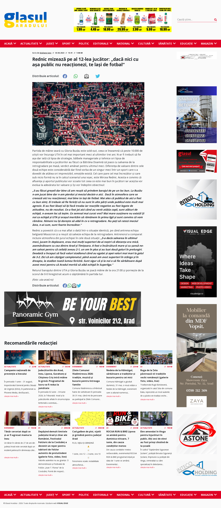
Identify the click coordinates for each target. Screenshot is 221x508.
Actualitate (31, 43)
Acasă (10, 43)
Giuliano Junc (45, 53)
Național (125, 43)
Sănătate (167, 43)
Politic (84, 43)
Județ (52, 43)
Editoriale (102, 43)
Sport (68, 43)
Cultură (146, 43)
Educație (188, 43)
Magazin (209, 43)
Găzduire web (51, 503)
